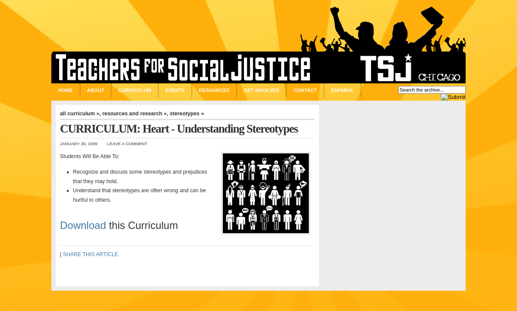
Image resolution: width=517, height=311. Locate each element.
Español (342, 90)
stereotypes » (187, 114)
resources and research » (134, 114)
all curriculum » (79, 114)
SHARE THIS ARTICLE (90, 254)
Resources (214, 90)
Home (65, 90)
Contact (305, 90)
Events (175, 90)
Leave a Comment (127, 143)
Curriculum (134, 90)
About (95, 90)
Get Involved (261, 90)
